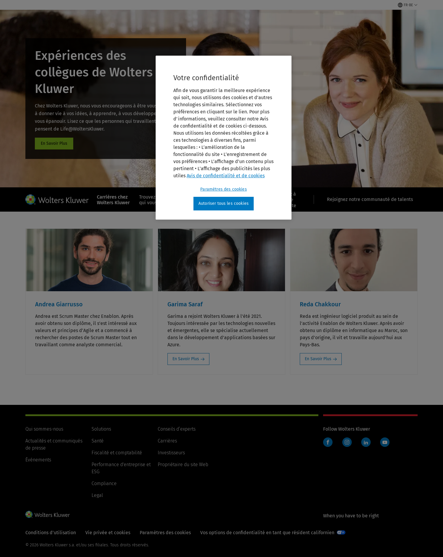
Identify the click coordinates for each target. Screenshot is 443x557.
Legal (97, 495)
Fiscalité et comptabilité (117, 452)
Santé (98, 441)
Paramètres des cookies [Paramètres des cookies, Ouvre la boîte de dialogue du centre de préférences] (223, 189)
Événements (38, 460)
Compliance (104, 483)
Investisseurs (171, 452)
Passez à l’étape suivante (287, 199)
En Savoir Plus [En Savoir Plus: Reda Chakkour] (318, 358)
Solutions (101, 429)
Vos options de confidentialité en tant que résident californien (267, 532)
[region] (223, 138)
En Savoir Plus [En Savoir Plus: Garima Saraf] (185, 358)
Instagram (347, 442)
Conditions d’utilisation (50, 532)
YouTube (385, 442)
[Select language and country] (408, 5)
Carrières (167, 441)
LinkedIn (366, 442)
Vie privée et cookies (107, 532)
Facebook (328, 442)
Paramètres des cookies (165, 532)
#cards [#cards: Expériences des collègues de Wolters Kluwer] (54, 143)
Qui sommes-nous (44, 429)
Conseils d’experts (177, 429)
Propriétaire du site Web (183, 464)
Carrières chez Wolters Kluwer (113, 199)
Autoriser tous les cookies (223, 203)
